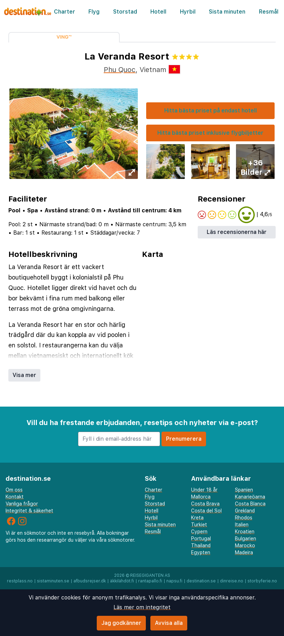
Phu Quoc (119, 69)
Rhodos (243, 517)
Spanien (244, 490)
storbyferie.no (262, 581)
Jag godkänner (121, 623)
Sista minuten (227, 11)
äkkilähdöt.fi (122, 581)
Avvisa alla (169, 623)
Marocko (245, 545)
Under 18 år (204, 490)
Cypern (199, 531)
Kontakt (15, 497)
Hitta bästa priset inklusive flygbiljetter (210, 132)
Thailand (201, 545)
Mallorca (201, 497)
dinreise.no (231, 581)
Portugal (201, 538)
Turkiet (199, 524)
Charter (64, 11)
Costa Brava (205, 504)
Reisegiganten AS (150, 575)
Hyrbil (188, 11)
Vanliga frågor (22, 504)
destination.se (201, 581)
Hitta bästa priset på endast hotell (210, 110)
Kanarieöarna (250, 497)
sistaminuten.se (53, 581)
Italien (241, 524)
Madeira (244, 552)
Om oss (14, 490)
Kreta (197, 517)
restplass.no (20, 581)
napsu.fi (174, 581)
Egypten (200, 552)
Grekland (245, 510)
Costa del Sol (206, 510)
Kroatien (244, 531)
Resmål (268, 11)
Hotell (158, 11)
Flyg (94, 11)
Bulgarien (245, 538)
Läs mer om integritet (142, 607)
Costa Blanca (250, 504)
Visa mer (24, 375)
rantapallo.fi (150, 581)
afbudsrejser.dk (89, 581)
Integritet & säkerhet (29, 510)
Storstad (125, 11)
